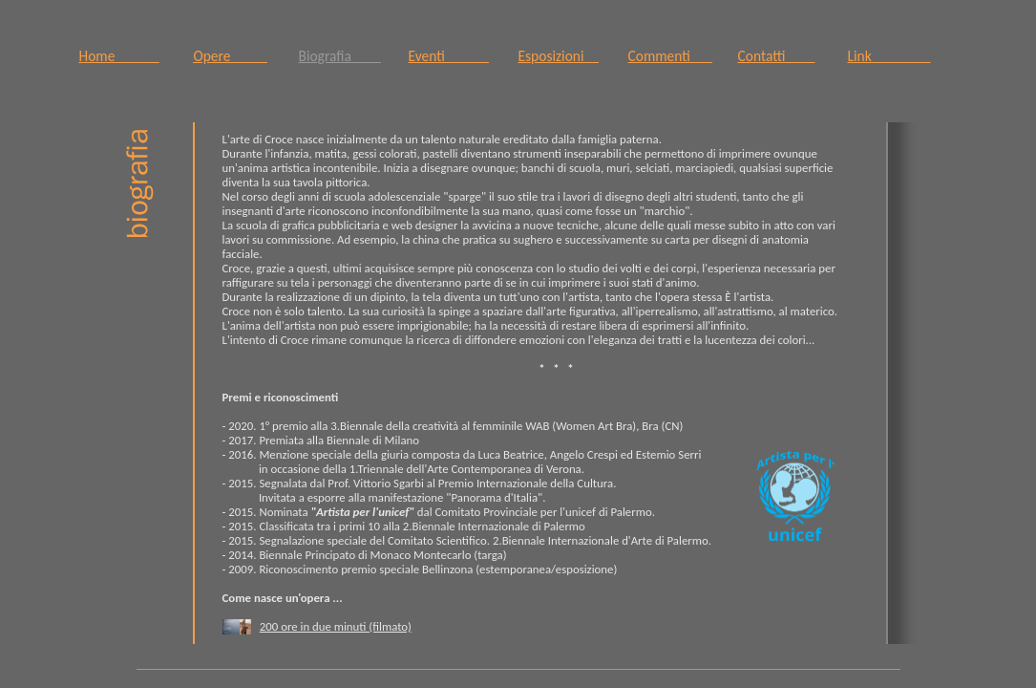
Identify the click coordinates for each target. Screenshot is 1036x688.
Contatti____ (776, 56)
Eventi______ (449, 56)
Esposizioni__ (558, 56)
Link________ (889, 56)
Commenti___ (670, 56)
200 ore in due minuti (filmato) (336, 626)
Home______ (119, 56)
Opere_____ (230, 56)
